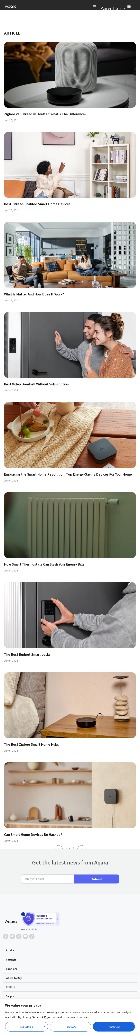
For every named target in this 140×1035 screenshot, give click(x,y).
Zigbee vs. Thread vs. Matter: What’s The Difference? (45, 114)
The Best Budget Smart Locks (27, 654)
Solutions (11, 968)
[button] (70, 950)
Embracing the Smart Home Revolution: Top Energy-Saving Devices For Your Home (68, 474)
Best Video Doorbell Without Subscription (36, 384)
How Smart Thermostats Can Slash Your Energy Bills (44, 564)
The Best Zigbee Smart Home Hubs (31, 744)
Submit (96, 879)
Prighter (34, 929)
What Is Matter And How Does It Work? (34, 294)
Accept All (114, 1026)
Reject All (70, 1026)
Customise (26, 1026)
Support (11, 996)
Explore (10, 987)
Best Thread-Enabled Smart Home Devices (37, 204)
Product (11, 950)
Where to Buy (14, 978)
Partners (11, 959)
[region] (70, 1017)
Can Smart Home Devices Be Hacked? (33, 834)
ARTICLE (12, 33)
